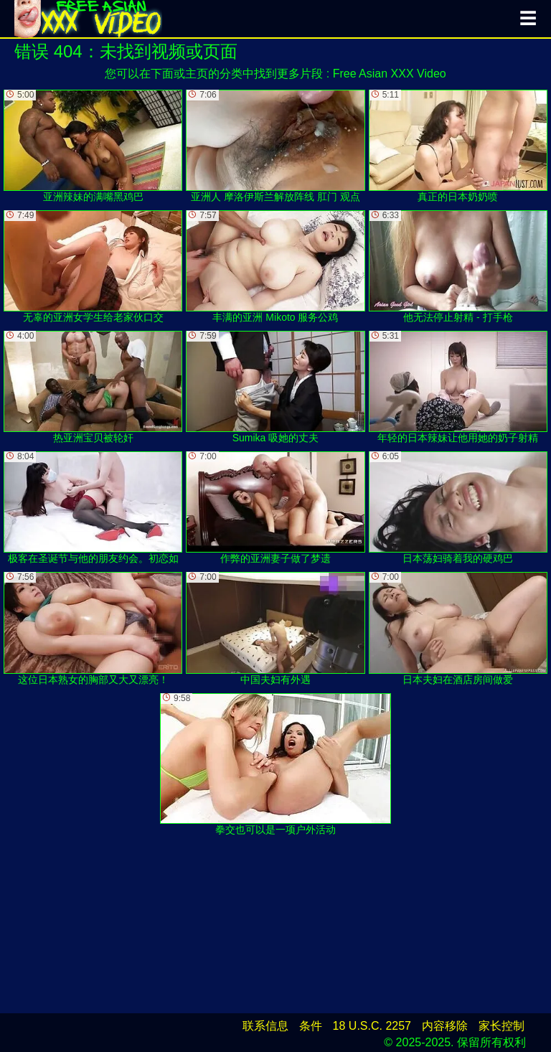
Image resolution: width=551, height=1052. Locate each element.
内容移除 (445, 1026)
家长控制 (501, 1026)
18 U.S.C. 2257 (372, 1026)
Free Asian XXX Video (389, 73)
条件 (310, 1026)
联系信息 (265, 1026)
